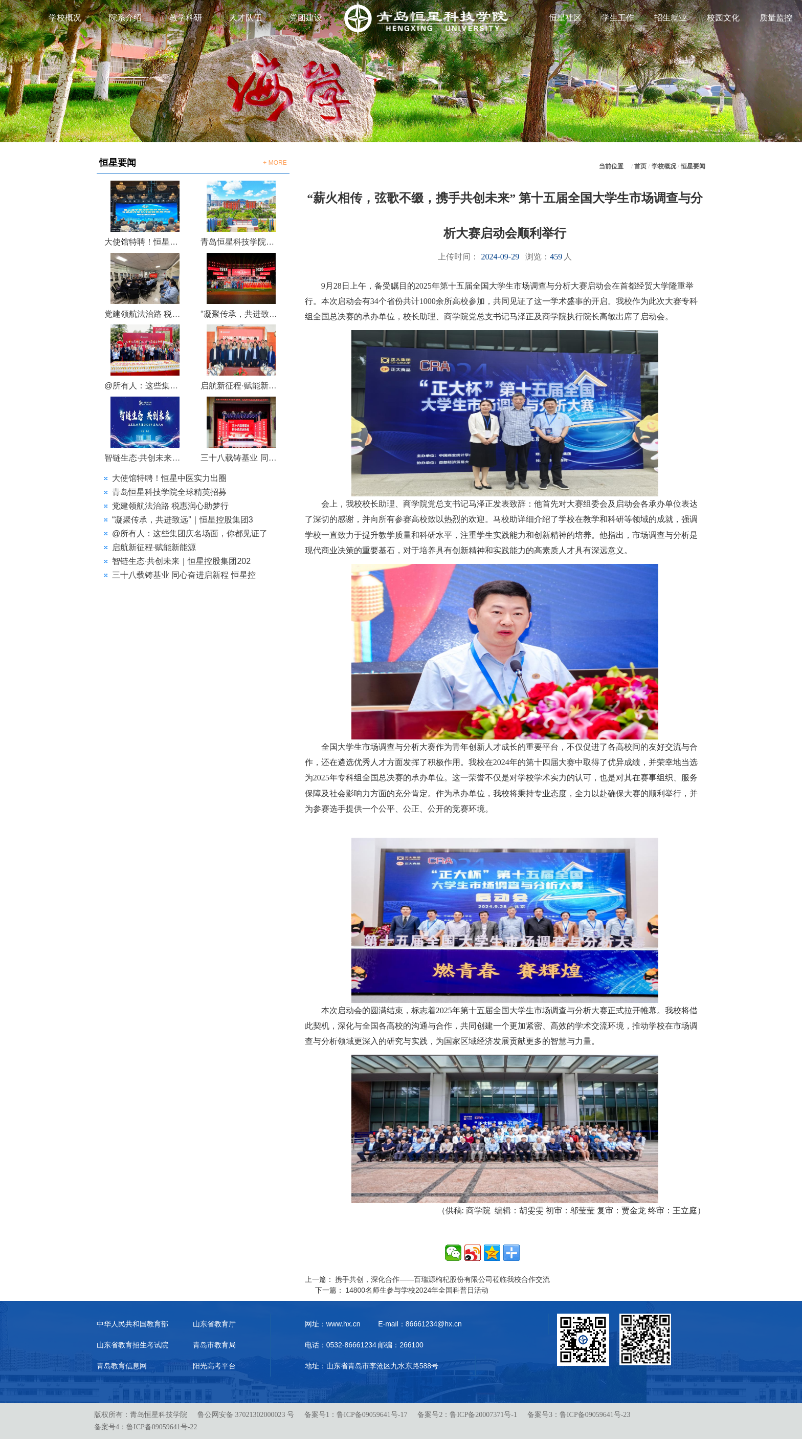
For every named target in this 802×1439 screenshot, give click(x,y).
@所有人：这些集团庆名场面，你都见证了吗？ (144, 385)
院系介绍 (125, 17)
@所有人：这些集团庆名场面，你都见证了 (190, 533)
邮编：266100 (401, 1345)
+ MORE (274, 162)
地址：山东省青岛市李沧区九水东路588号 (371, 1366)
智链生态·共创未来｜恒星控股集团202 (181, 561)
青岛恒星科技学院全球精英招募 (241, 241)
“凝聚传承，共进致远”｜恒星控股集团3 (182, 519)
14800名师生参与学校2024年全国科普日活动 (416, 1290)
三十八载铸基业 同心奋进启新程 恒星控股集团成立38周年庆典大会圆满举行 (241, 457)
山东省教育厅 (214, 1324)
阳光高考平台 (214, 1366)
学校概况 (65, 17)
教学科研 (185, 17)
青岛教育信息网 (122, 1366)
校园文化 (723, 17)
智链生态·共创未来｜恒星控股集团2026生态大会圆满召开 (144, 457)
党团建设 (305, 17)
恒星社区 (565, 17)
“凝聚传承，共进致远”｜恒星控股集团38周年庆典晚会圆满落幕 (241, 314)
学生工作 (618, 17)
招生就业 (670, 17)
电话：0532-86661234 (340, 1345)
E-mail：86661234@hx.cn (420, 1324)
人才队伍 (245, 17)
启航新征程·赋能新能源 (154, 547)
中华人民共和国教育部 (132, 1324)
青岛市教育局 (214, 1345)
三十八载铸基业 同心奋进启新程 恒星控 (184, 575)
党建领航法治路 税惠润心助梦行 (144, 314)
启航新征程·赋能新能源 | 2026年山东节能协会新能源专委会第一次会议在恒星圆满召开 (241, 385)
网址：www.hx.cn (333, 1324)
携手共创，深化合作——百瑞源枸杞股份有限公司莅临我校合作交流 (442, 1279)
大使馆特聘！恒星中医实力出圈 (144, 241)
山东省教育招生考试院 (132, 1345)
